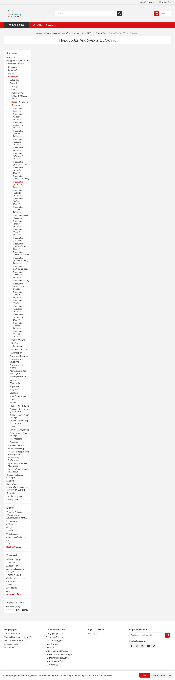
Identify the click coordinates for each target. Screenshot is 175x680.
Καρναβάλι (14, 386)
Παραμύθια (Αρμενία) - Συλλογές (18, 170)
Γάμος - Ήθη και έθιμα (19, 406)
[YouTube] (148, 645)
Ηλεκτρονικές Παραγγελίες (57, 658)
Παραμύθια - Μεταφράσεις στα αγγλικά (20, 286)
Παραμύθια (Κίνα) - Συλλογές (20, 216)
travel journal (22, 609)
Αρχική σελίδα (42, 33)
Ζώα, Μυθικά (17, 346)
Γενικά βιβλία (12, 499)
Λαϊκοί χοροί (15, 86)
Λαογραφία (13, 76)
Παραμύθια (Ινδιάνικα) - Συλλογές (18, 193)
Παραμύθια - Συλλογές (18, 149)
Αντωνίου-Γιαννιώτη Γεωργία (15, 570)
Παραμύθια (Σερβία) (18, 301)
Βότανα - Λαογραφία (20, 349)
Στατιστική (12, 70)
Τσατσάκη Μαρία (13, 575)
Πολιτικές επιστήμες (16, 445)
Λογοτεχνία (11, 57)
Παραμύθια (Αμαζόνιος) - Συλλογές (18, 184)
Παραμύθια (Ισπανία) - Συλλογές (18, 224)
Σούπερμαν (16, 353)
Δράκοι (13, 426)
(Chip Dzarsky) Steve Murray (16, 578)
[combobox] (86, 13)
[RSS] (153, 645)
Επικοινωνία (9, 647)
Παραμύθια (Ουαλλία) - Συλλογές (18, 142)
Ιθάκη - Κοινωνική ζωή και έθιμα (19, 416)
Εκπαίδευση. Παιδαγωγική (14, 458)
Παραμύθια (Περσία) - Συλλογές (18, 209)
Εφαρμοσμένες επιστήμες (17, 60)
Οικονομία (12, 67)
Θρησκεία (10, 493)
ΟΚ (144, 675)
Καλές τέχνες (12, 484)
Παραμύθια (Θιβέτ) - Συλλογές (20, 163)
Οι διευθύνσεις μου (54, 640)
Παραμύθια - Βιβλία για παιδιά (20, 267)
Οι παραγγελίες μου (54, 637)
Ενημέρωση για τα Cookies (57, 651)
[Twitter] (137, 645)
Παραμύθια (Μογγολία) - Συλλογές (18, 275)
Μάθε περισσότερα (162, 675)
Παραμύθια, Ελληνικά (18, 109)
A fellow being (11, 581)
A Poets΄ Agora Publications (16, 537)
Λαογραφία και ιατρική (16, 366)
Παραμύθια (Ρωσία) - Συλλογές (18, 232)
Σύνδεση (152, 2)
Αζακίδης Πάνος (13, 566)
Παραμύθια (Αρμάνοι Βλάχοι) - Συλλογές (21, 260)
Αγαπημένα (51, 647)
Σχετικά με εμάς (11, 644)
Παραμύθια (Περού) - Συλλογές (18, 334)
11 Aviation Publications (14, 512)
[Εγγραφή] (147, 635)
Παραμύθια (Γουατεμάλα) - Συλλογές (19, 246)
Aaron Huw (10, 591)
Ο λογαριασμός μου (54, 633)
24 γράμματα (11, 521)
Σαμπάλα (14, 393)
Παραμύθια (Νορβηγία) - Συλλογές (18, 317)
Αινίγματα (14, 389)
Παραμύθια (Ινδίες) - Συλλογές (21, 177)
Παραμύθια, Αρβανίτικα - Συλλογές (18, 125)
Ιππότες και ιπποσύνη (19, 376)
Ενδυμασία (14, 80)
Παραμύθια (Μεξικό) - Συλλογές (18, 201)
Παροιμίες (14, 83)
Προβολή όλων (13, 547)
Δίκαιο (11, 73)
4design (9, 527)
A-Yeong (9, 584)
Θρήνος (13, 380)
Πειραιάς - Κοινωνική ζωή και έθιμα (19, 422)
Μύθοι (12, 89)
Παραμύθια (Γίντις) (21, 280)
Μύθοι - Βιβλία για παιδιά (19, 97)
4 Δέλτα (9, 524)
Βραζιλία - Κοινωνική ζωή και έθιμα (19, 410)
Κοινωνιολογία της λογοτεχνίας (18, 372)
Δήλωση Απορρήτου (55, 661)
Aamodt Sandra (11, 588)
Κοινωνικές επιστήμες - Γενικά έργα (18, 470)
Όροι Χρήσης (52, 664)
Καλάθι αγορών (53, 644)
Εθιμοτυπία (15, 383)
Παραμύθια (16, 105)
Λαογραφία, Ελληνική (19, 356)
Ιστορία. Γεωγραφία (14, 496)
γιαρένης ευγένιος (13, 606)
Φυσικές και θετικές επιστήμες (14, 476)
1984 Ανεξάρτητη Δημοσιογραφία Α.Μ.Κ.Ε (16, 516)
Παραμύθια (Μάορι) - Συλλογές (18, 133)
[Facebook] (131, 645)
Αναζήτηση (119, 13)
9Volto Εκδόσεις (12, 534)
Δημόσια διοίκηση (16, 448)
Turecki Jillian (11, 562)
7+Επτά (9, 530)
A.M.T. (8, 540)
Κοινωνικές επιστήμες (15, 63)
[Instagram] (142, 645)
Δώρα (12, 399)
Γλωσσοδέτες (16, 439)
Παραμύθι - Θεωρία (19, 102)
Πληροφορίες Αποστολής (15, 640)
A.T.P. (8, 543)
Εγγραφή (142, 2)
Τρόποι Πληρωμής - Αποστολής (18, 637)
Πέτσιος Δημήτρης (14, 559)
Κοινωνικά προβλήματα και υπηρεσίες (18, 453)
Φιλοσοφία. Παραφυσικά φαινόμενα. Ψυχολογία (17, 488)
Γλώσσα (10, 481)
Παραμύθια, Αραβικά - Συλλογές (18, 117)
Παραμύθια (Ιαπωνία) (18, 239)
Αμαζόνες (14, 442)
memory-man (10, 610)
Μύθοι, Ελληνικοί (18, 93)
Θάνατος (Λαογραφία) (19, 429)
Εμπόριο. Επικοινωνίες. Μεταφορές (18, 464)
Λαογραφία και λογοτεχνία (16, 360)
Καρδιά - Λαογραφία (18, 396)
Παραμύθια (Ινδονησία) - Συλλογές (18, 156)
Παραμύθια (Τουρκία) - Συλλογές (18, 326)
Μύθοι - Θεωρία (18, 340)
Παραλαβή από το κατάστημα (59, 654)
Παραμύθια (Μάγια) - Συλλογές (21, 253)
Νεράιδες (15, 343)
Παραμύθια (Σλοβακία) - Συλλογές (18, 309)
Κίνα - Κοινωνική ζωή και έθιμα (19, 434)
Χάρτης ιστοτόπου (12, 633)
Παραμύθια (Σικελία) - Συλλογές (18, 295)
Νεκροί (13, 402)
